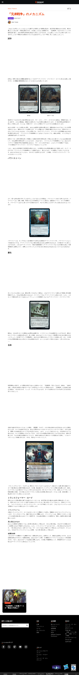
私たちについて (55, 624)
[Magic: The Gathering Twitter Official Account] (9, 647)
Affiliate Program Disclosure (56, 635)
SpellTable (68, 641)
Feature (14, 8)
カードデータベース (70, 637)
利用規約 (5, 674)
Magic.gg (67, 630)
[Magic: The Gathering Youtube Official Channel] (20, 647)
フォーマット (40, 626)
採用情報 (53, 628)
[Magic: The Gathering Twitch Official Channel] (15, 647)
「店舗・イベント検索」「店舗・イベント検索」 (70, 633)
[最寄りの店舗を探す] (27, 625)
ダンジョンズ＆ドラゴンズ (42, 651)
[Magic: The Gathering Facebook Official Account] (3, 647)
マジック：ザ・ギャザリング (42, 659)
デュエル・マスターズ (42, 655)
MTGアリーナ (69, 628)
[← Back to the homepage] (39, 2)
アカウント (54, 626)
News (9, 8)
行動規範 (14, 674)
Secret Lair (68, 639)
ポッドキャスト (41, 630)
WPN (52, 632)
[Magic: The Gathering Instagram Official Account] (26, 647)
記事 (38, 624)
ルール (38, 628)
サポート (53, 630)
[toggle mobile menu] (2, 2)
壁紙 (38, 632)
